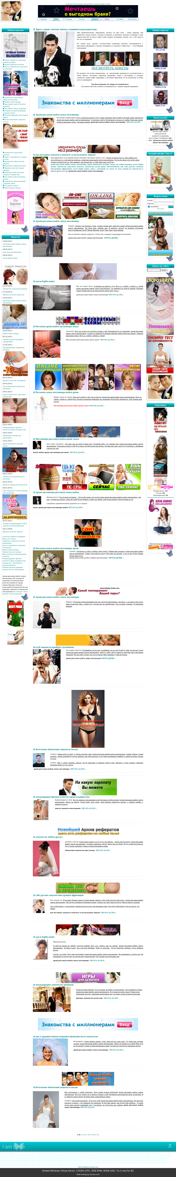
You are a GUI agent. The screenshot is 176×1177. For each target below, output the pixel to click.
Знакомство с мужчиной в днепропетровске (12, 564)
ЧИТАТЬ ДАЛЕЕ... (134, 122)
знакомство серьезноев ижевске (15, 289)
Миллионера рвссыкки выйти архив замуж (57, 439)
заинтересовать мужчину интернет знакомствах (13, 173)
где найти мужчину (124, 164)
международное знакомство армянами (55, 985)
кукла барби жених (10, 258)
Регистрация (78, 4)
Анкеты (97, 4)
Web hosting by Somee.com (88, 1167)
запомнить (155, 206)
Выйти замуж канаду (10, 550)
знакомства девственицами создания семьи (14, 112)
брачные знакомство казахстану (15, 485)
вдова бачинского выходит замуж (101, 164)
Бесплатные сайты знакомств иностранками (15, 592)
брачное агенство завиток (13, 532)
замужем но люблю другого (49, 837)
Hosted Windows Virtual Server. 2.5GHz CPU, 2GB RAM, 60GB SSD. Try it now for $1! (88, 1170)
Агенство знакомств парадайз (13, 536)
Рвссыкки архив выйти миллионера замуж (57, 326)
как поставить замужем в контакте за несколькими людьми (65, 155)
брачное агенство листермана (14, 380)
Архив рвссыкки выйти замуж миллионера (13, 98)
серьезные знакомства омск (15, 166)
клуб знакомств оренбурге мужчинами (55, 647)
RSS (91, 4)
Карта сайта (105, 4)
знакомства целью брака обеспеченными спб (104, 167)
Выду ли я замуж (9, 539)
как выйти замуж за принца (15, 108)
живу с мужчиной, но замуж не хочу (105, 169)
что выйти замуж (11, 186)
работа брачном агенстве (14, 64)
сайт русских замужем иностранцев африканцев (60, 895)
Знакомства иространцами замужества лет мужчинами (13, 568)
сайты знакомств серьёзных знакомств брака (14, 61)
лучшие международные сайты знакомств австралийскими (15, 524)
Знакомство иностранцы (11, 552)
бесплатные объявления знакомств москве (57, 749)
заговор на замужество (132, 169)
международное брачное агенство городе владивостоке (14, 428)
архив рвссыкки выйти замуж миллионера (68, 164)
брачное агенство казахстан (13, 295)
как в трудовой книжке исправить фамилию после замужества (67, 1036)
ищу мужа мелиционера (12, 252)
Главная (69, 4)
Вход (86, 4)
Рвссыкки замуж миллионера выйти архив (57, 392)
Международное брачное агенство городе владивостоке (14, 559)
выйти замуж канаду (13, 102)
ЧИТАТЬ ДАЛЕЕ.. (108, 658)
